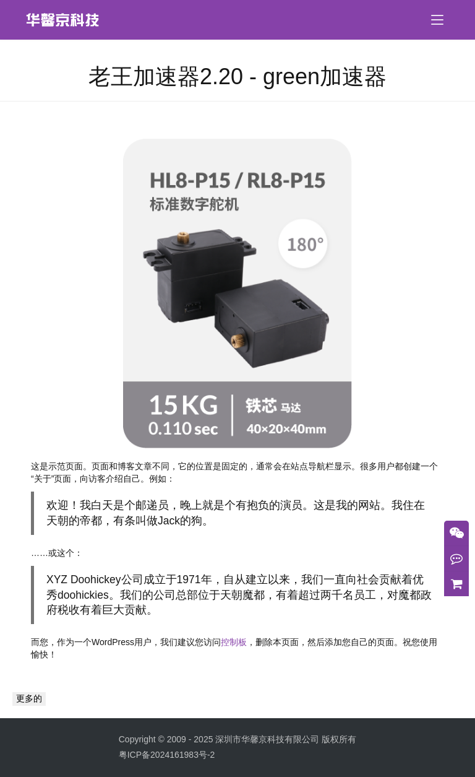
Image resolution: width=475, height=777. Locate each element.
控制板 (234, 642)
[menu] (437, 20)
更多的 (29, 698)
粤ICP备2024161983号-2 (167, 755)
